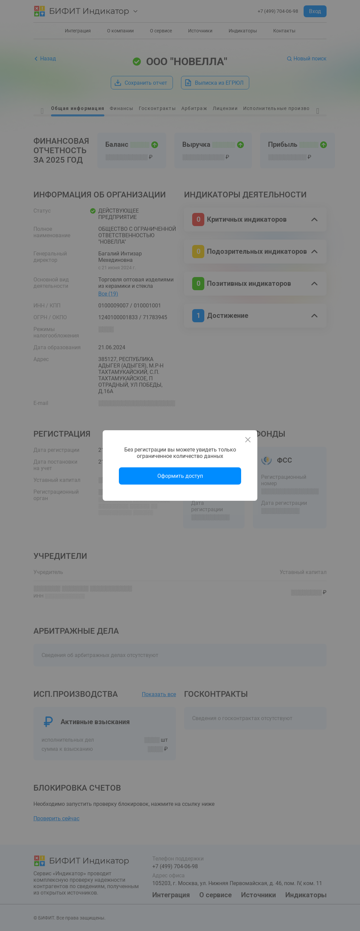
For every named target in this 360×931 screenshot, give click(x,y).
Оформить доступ (180, 476)
